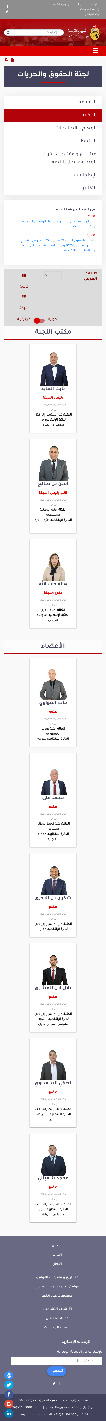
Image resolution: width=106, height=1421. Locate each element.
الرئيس (57, 1245)
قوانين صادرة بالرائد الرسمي (57, 1287)
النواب (57, 1255)
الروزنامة (87, 102)
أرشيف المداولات (90, 9)
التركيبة (89, 115)
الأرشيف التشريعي (57, 1309)
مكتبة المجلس (57, 1318)
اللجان (57, 1264)
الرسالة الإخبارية (76, 1342)
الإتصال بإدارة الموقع (35, 1415)
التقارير (89, 188)
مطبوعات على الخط (57, 1296)
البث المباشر (92, 14)
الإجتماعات (85, 175)
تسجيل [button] (57, 1371)
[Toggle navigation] (96, 51)
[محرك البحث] (34, 32)
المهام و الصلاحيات (75, 128)
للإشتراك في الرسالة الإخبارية (79, 1352)
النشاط (88, 141)
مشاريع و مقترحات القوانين (57, 1277)
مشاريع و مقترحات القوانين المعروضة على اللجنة (67, 158)
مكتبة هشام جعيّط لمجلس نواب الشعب (76, 4)
